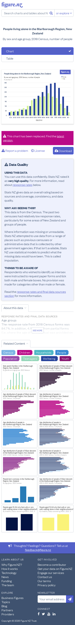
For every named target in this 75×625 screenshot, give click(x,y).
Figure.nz (12, 5)
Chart (10, 51)
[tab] (37, 51)
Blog (4, 606)
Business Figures (12, 598)
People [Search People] (61, 352)
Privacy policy (47, 585)
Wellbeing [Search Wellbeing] (49, 358)
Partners (7, 610)
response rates (22, 185)
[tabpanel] (37, 97)
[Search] (51, 13)
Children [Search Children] (24, 352)
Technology (8, 573)
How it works (9, 569)
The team (7, 585)
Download (63, 151)
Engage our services (51, 573)
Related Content (14, 343)
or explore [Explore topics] (64, 13)
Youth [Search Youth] (65, 358)
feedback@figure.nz (38, 550)
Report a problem (14, 150)
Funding (6, 581)
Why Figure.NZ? (11, 564)
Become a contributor (52, 564)
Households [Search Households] (43, 352)
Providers (7, 614)
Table (9, 58)
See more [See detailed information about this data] (37, 330)
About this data (13, 308)
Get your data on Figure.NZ (55, 569)
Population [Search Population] (10, 358)
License (38, 150)
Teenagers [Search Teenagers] (30, 358)
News (5, 577)
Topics (5, 602)
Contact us (45, 577)
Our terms (44, 581)
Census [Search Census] (8, 352)
